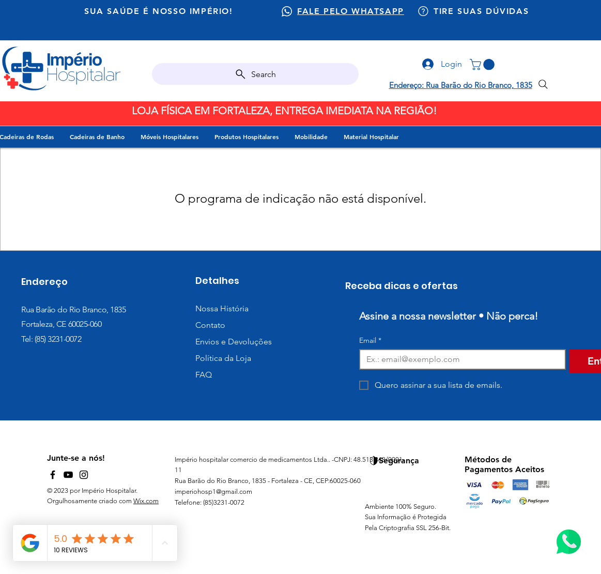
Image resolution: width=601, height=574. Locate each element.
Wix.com (146, 501)
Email (370, 340)
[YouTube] (68, 474)
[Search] (255, 74)
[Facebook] (52, 474)
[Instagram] (83, 474)
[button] (483, 64)
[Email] (459, 359)
